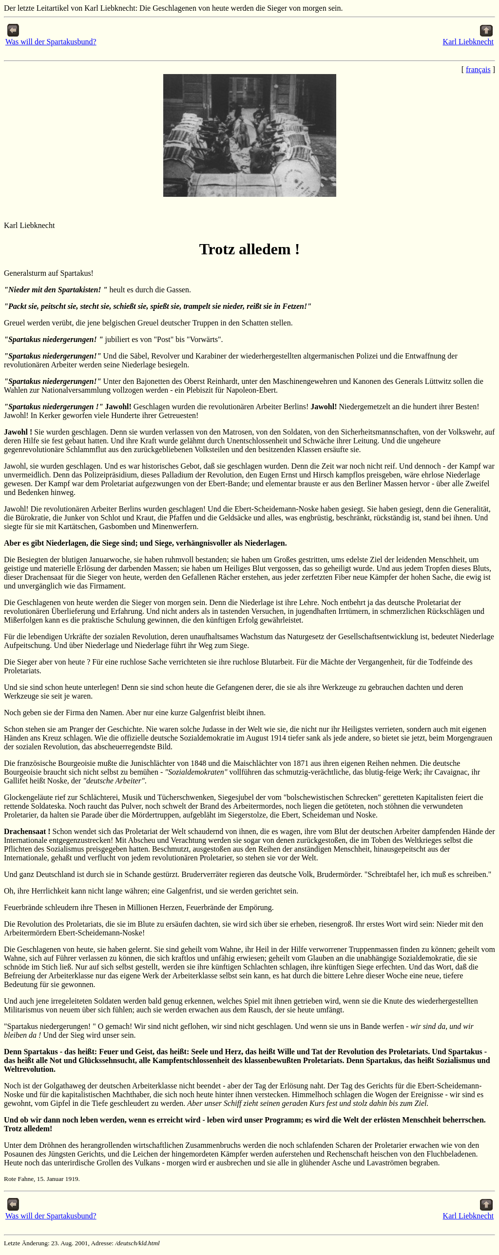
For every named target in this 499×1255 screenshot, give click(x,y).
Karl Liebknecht (468, 38)
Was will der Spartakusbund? (50, 38)
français (478, 69)
